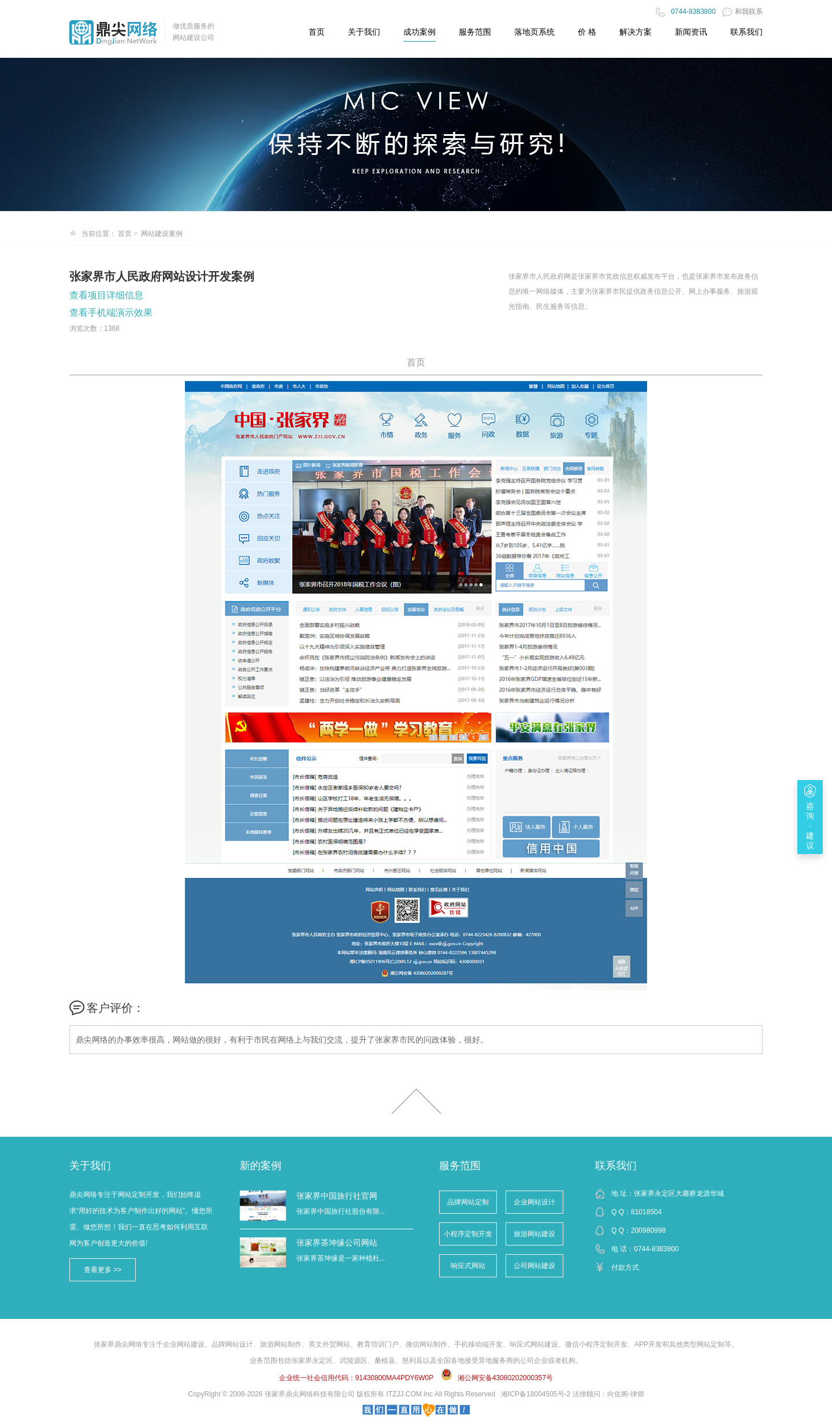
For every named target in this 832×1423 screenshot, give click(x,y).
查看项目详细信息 (106, 295)
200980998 (648, 1230)
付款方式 (625, 1267)
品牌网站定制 (468, 1202)
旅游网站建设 (534, 1234)
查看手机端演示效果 (111, 312)
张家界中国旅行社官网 (336, 1195)
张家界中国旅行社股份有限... (340, 1211)
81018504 (646, 1212)
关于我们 (90, 1165)
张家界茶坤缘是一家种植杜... (340, 1258)
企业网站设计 (534, 1202)
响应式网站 (468, 1266)
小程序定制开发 (468, 1234)
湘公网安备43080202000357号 (505, 1378)
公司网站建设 (534, 1266)
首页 (317, 31)
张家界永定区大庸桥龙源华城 (679, 1193)
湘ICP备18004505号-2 (535, 1394)
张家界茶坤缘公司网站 (336, 1242)
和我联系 (742, 12)
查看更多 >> (102, 1270)
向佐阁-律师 (625, 1394)
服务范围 (460, 1165)
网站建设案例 (162, 234)
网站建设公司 (193, 38)
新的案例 (260, 1165)
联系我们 (616, 1165)
